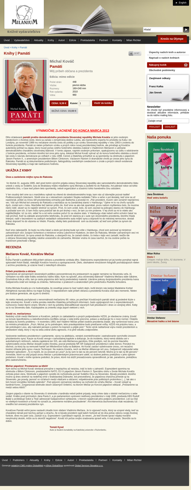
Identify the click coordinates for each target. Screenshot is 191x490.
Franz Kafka (156, 86)
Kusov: (74, 103)
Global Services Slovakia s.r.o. (89, 465)
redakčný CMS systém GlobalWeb (27, 465)
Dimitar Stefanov (156, 318)
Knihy (14, 47)
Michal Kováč (62, 61)
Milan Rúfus (153, 253)
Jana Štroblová (155, 194)
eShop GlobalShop (54, 465)
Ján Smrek (155, 92)
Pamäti (23, 47)
